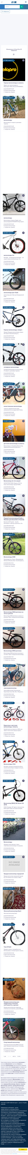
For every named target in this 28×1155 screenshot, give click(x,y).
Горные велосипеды (10, 90)
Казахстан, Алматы (9, 92)
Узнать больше (14, 1153)
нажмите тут (8, 1144)
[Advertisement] (14, 29)
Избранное (5, 11)
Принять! (22, 1149)
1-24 (5, 1056)
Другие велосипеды (10, 734)
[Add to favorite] (23, 60)
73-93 (18, 1056)
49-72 (14, 1056)
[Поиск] (12, 6)
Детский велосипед (10, 451)
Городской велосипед (10, 658)
